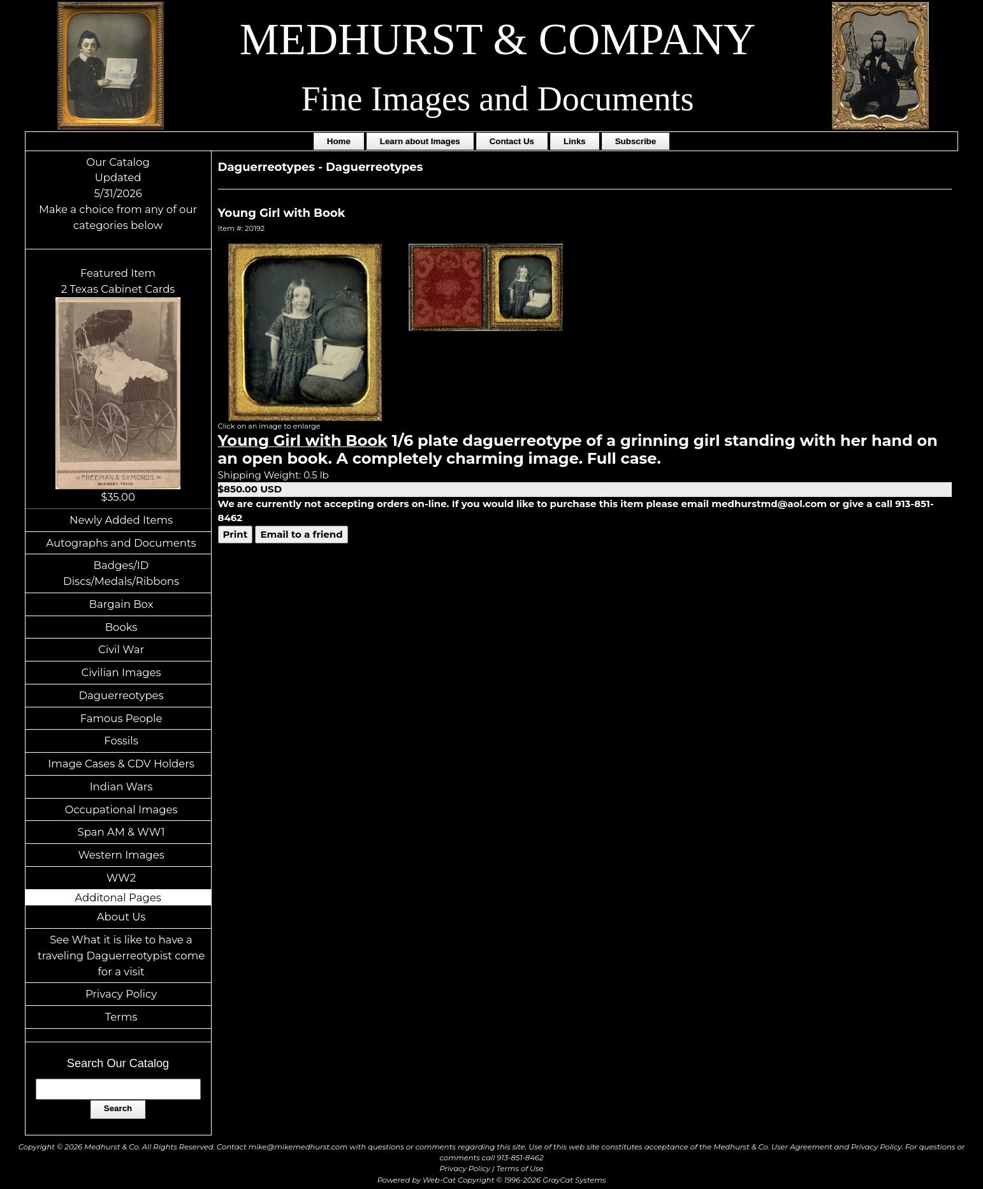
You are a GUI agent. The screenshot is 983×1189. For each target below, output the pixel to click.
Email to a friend (301, 534)
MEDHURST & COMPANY (498, 39)
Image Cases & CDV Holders (121, 763)
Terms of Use (520, 1168)
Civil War (121, 649)
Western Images (121, 854)
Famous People (121, 718)
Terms (121, 1016)
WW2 (121, 877)
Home (339, 141)
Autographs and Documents (121, 542)
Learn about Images (420, 141)
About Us (121, 916)
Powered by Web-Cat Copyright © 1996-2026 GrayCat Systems (491, 1180)
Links (575, 141)
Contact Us (512, 141)
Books (121, 627)
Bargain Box (121, 604)
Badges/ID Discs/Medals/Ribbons (121, 573)
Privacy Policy (121, 993)
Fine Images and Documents (498, 99)
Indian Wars (121, 786)
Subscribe (635, 141)
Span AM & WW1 (121, 831)
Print (235, 534)
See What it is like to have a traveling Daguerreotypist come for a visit (121, 955)
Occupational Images (121, 809)
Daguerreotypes (120, 695)
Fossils (121, 740)
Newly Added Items (121, 519)
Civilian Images (121, 672)
